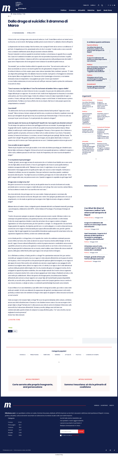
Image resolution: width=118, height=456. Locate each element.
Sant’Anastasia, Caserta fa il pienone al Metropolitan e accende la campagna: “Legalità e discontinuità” (97, 69)
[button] (102, 5)
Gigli (15, 331)
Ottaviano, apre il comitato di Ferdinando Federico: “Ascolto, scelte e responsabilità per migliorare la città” (103, 134)
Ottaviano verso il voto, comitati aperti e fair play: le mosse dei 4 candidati (97, 79)
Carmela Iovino (19, 33)
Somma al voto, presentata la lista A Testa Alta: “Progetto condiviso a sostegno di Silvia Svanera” (103, 147)
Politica (89, 64)
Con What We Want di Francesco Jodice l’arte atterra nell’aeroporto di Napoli (95, 49)
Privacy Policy (75, 435)
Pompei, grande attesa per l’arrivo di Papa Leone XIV (96, 87)
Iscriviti (81, 431)
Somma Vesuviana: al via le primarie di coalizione (85, 385)
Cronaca (90, 55)
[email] (69, 431)
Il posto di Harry (92, 45)
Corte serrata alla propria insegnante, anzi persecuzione (32, 385)
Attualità (85, 141)
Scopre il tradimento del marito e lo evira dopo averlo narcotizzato (97, 59)
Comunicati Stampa (103, 127)
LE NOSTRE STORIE (14, 320)
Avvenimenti (91, 84)
